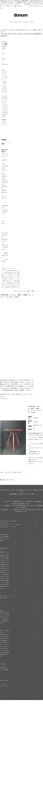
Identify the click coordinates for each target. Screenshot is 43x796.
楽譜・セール (16, 569)
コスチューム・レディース (39, 596)
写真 (37, 539)
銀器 (37, 585)
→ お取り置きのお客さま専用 (5, 114)
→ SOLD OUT (15, 589)
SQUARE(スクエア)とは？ (4, 603)
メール (11, 509)
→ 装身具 (4, 82)
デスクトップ (28, 529)
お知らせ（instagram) (13, 21)
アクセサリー (39, 605)
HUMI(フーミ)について (4, 673)
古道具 (32, 291)
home (15, 291)
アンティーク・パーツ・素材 (28, 552)
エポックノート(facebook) (23, 21)
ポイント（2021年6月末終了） (5, 166)
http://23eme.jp (2, 682)
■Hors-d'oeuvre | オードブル (4, 71)
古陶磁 (27, 585)
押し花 (27, 557)
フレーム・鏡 (28, 545)
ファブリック (28, 548)
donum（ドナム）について (5, 155)
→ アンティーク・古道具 (5, 77)
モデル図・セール (17, 562)
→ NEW (14, 538)
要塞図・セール (17, 578)
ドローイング (39, 536)
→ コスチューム (38, 592)
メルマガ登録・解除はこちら (4, 211)
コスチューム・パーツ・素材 (39, 630)
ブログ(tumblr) (31, 21)
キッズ (38, 625)
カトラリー (39, 583)
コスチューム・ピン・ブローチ (39, 621)
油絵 (37, 525)
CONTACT (30, 6)
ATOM (3, 223)
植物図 (38, 555)
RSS (3, 221)
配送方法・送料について (4, 192)
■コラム (14, 548)
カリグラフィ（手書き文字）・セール (17, 574)
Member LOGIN (36, 6)
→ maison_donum (15, 543)
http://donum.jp (13, 522)
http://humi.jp (2, 665)
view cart (41, 6)
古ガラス (27, 587)
